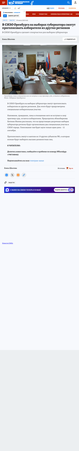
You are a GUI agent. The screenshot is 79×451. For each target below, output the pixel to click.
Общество (12, 20)
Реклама (61, 8)
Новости (5, 20)
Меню (2, 2)
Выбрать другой (14, 15)
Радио (52, 8)
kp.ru (71, 168)
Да (5, 15)
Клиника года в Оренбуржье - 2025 (61, 14)
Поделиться (69, 39)
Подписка (72, 8)
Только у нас (43, 14)
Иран (34, 14)
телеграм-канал (37, 160)
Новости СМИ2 (7, 243)
